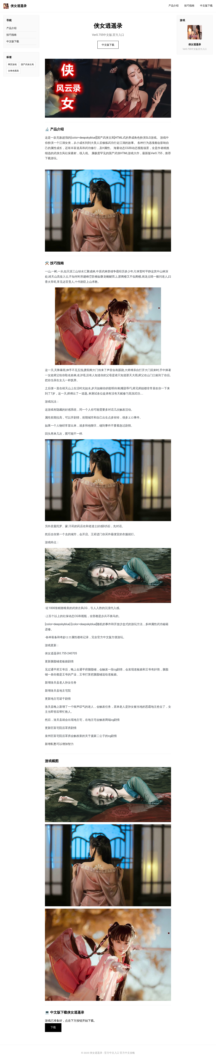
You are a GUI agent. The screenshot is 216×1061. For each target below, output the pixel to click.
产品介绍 (174, 5)
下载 (53, 1027)
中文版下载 (206, 5)
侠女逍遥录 (15, 6)
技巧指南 (189, 5)
